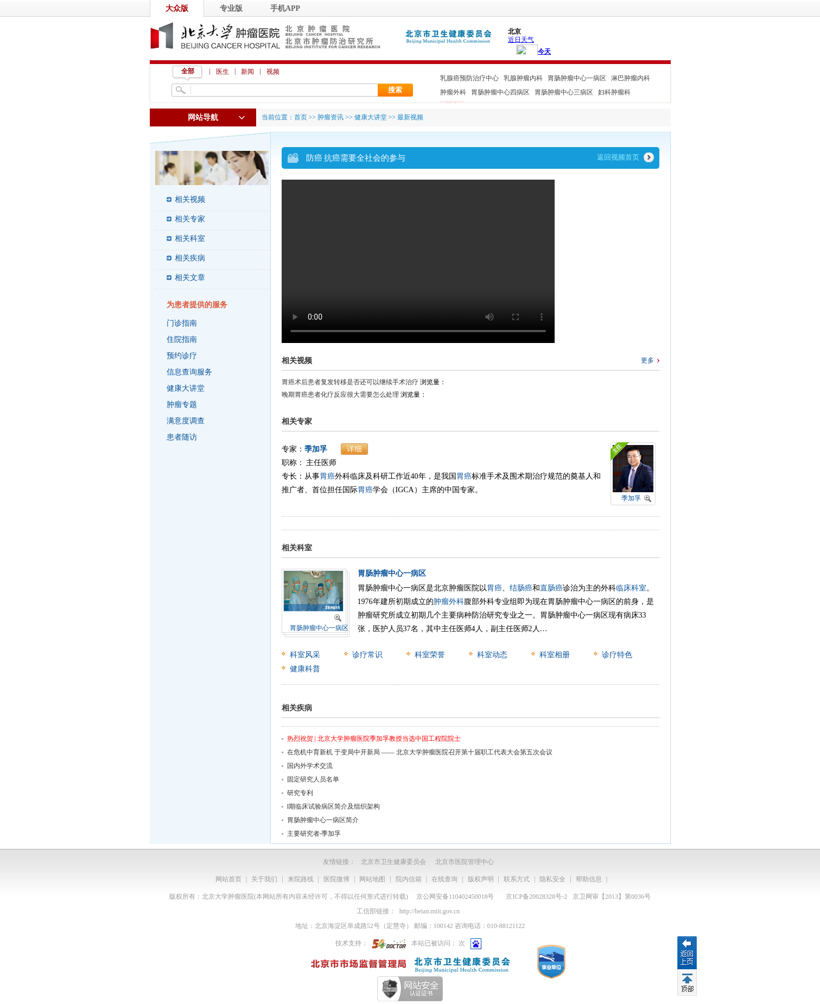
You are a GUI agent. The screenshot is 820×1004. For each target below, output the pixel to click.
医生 (222, 71)
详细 (354, 449)
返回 (687, 952)
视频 (272, 71)
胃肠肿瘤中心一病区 (577, 78)
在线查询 (444, 879)
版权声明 (481, 879)
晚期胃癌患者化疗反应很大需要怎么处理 (340, 394)
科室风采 (305, 655)
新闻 (247, 71)
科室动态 (492, 655)
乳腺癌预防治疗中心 (469, 78)
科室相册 (554, 655)
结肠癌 (521, 588)
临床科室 (631, 588)
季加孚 (315, 449)
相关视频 (190, 199)
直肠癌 (551, 588)
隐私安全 (552, 879)
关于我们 (264, 879)
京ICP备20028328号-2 (536, 896)
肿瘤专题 (182, 405)
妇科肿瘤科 (614, 92)
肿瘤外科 (453, 92)
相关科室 (190, 238)
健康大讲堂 (186, 388)
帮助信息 (589, 879)
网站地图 (372, 879)
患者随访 (182, 437)
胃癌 (327, 476)
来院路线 (301, 879)
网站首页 (228, 879)
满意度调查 (186, 421)
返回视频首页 (618, 157)
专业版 (231, 8)
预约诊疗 (182, 356)
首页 (300, 117)
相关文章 (190, 278)
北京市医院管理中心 (464, 862)
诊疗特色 (617, 655)
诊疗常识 (367, 655)
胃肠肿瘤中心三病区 (564, 92)
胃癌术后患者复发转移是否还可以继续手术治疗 (350, 382)
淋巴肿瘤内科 (630, 78)
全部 (187, 71)
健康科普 (305, 669)
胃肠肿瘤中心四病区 (500, 92)
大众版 (177, 8)
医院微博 (336, 879)
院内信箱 (409, 879)
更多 (647, 360)
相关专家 (190, 219)
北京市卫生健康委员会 (393, 862)
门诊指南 (182, 323)
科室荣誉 (430, 655)
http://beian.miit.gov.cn (429, 911)
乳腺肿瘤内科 (523, 78)
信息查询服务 (189, 372)
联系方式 (517, 879)
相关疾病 (190, 258)
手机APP (285, 8)
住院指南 (182, 339)
